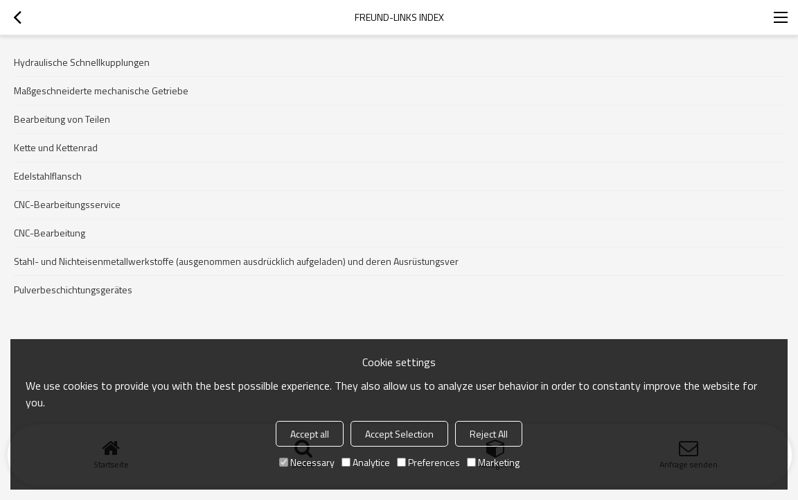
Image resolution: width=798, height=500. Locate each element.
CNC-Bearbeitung (49, 232)
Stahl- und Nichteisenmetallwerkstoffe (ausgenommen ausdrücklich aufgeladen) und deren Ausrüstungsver (236, 261)
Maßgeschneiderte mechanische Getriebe (101, 90)
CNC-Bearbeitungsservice (67, 204)
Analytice (366, 462)
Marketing (493, 462)
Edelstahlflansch (48, 176)
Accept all (309, 433)
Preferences (428, 462)
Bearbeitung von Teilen (62, 119)
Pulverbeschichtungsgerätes (73, 289)
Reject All (489, 433)
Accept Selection (399, 433)
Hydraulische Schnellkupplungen (82, 62)
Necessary (307, 462)
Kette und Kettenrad (56, 147)
